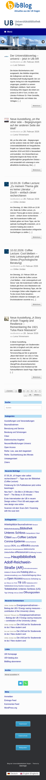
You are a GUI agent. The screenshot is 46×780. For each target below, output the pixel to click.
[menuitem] (12, 773)
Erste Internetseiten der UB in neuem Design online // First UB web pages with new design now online (21, 501)
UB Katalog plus (11, 658)
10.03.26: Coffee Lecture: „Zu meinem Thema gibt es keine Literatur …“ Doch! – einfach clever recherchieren (25, 189)
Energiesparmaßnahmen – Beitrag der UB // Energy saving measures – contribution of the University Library (23, 608)
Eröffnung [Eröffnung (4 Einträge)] (32, 552)
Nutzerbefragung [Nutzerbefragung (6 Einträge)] (29, 575)
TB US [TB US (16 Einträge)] (22, 582)
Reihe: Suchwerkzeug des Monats (18, 455)
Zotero (7, 462)
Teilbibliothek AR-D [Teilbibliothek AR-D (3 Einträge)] (31, 583)
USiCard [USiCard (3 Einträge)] (16, 593)
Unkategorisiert (10, 459)
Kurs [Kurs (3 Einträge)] (34, 572)
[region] (23, 42)
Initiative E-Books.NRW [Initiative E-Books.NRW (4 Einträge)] (12, 572)
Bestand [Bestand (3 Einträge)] (35, 524)
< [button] (3, 42)
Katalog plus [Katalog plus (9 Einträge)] (27, 572)
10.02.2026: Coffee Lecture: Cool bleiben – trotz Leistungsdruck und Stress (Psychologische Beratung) (24, 256)
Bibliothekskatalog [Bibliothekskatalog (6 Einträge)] (12, 529)
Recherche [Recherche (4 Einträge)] (27, 579)
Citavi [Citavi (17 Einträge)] (7, 537)
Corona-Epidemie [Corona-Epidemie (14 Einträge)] (14, 541)
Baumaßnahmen (11, 425)
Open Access (10, 447)
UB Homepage (10, 654)
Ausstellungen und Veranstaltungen (19, 421)
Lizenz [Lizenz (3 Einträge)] (20, 575)
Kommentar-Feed (11, 704)
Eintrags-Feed (10, 700)
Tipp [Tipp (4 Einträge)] (5, 593)
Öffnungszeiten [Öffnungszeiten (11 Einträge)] (32, 592)
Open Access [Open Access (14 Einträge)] (15, 578)
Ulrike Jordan (19, 202)
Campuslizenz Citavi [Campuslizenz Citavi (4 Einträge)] (33, 533)
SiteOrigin (23, 766)
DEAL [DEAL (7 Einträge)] (13, 546)
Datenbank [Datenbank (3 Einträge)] (7, 546)
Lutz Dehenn (19, 65)
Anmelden (8, 696)
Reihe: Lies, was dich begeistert (17, 451)
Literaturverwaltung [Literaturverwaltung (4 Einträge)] (10, 575)
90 (30, 395)
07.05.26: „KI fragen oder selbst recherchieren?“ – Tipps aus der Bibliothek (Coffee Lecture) (22, 479)
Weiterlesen (36, 105)
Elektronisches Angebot (14, 440)
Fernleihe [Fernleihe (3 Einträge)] (39, 552)
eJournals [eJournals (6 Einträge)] (35, 546)
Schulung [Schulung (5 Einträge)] (34, 579)
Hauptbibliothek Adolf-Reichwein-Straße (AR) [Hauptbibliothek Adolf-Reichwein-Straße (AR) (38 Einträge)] (20, 562)
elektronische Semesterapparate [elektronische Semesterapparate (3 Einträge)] (13, 549)
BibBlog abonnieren (12, 661)
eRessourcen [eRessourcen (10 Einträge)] (22, 552)
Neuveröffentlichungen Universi (17, 443)
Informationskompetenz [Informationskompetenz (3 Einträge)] (31, 568)
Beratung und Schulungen (15, 432)
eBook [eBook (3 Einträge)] (18, 546)
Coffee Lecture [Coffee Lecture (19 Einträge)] (27, 537)
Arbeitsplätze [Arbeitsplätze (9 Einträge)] (10, 524)
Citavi (6, 436)
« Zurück (9, 391)
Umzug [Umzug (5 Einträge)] (10, 593)
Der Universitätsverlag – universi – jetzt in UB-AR (24, 57)
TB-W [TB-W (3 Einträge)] (15, 583)
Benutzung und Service (14, 428)
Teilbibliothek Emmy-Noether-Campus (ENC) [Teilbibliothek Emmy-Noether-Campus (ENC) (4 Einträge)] (19, 586)
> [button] (43, 42)
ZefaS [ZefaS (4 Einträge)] (21, 593)
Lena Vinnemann (21, 135)
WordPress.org (10, 708)
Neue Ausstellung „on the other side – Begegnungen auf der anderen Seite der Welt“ (25, 123)
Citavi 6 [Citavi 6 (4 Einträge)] (14, 538)
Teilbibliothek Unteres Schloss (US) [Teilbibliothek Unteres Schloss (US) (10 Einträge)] (22, 589)
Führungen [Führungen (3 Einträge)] (7, 557)
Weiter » (37, 395)
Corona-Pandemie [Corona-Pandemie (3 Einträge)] (30, 542)
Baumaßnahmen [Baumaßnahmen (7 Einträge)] (25, 524)
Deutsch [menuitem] (14, 774)
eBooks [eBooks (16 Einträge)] (25, 545)
